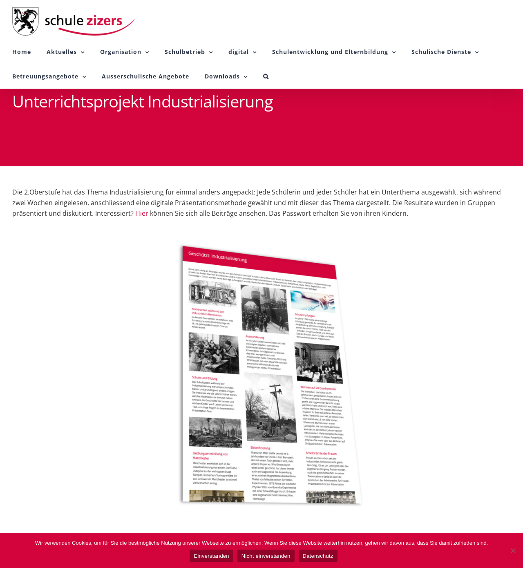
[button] (266, 76)
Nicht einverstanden (266, 556)
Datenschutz (318, 556)
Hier (141, 213)
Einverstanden (211, 556)
